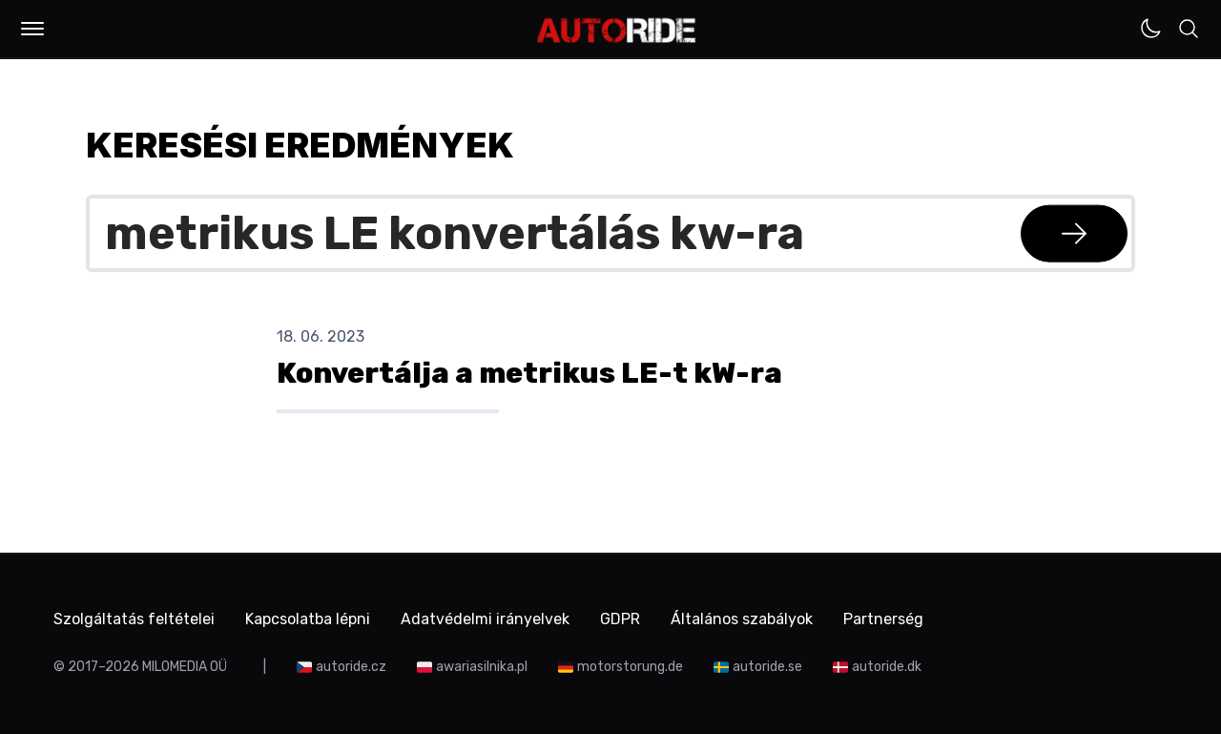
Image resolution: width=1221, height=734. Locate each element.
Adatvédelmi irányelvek (485, 619)
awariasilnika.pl (482, 667)
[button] (32, 29)
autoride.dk (886, 667)
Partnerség (883, 619)
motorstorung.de (630, 667)
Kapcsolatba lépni (307, 619)
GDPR (620, 619)
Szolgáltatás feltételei (134, 619)
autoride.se (767, 667)
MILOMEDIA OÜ (184, 667)
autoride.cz (351, 667)
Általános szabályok (742, 619)
